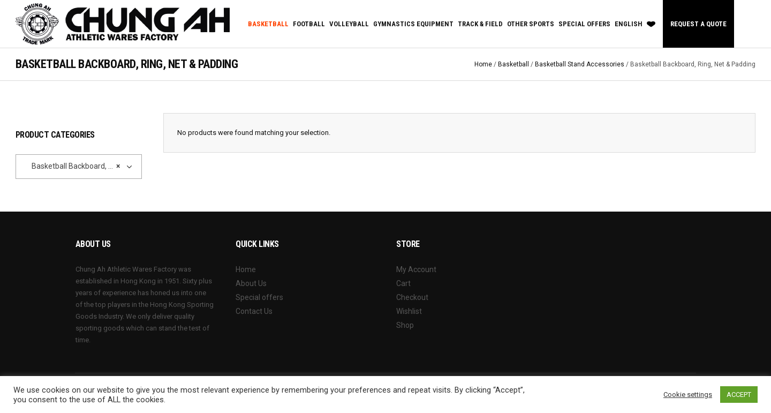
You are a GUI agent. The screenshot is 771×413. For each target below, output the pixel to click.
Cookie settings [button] (687, 395)
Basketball (513, 64)
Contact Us (254, 311)
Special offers (259, 297)
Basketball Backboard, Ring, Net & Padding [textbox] (71, 166)
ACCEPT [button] (739, 395)
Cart (403, 283)
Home (483, 64)
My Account (416, 269)
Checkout (412, 297)
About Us (251, 283)
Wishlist (409, 311)
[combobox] (79, 166)
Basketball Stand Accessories (579, 64)
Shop (405, 325)
